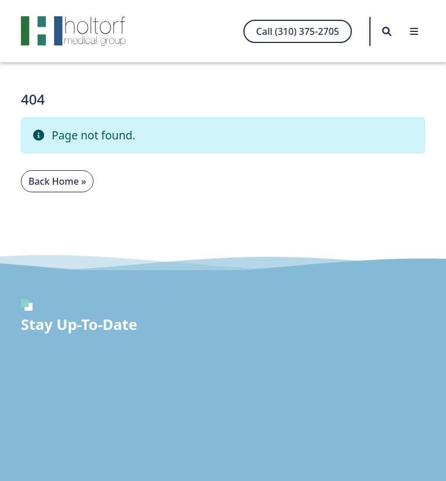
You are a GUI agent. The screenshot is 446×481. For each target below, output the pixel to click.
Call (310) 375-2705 (297, 31)
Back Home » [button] (57, 181)
